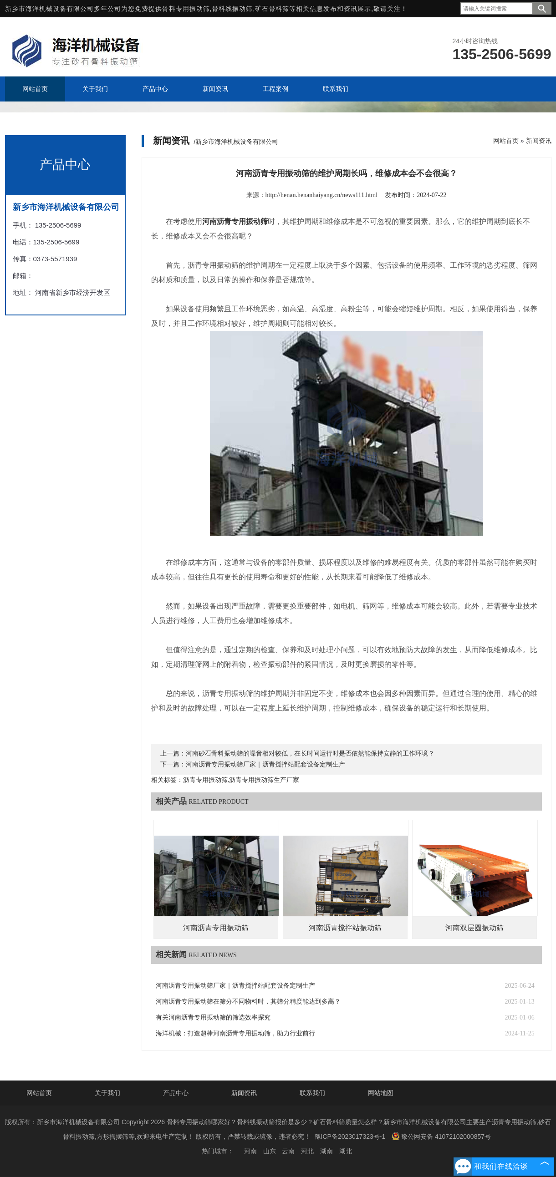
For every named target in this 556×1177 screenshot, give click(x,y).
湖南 (326, 1151)
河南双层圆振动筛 (474, 928)
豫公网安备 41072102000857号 (441, 1136)
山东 (269, 1151)
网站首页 (506, 140)
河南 (250, 1151)
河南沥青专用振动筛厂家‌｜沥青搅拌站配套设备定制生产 (265, 764)
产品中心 (176, 1092)
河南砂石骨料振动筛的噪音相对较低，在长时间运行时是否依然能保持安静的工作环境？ (310, 753)
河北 (307, 1151)
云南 (288, 1151)
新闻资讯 (538, 140)
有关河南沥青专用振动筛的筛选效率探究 (213, 1017)
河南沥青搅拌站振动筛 (345, 928)
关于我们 (107, 1092)
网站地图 (380, 1092)
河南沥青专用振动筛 (216, 928)
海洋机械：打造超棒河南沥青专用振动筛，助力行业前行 (235, 1033)
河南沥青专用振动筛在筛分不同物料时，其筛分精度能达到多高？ (248, 1001)
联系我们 (312, 1092)
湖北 (345, 1151)
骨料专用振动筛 (186, 8)
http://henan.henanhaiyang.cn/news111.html (321, 195)
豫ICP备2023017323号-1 (350, 1136)
